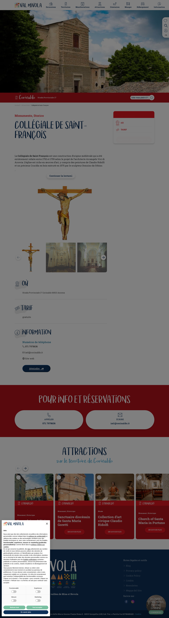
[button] (47, 523)
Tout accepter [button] (37, 607)
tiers (29, 549)
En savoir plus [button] (26, 612)
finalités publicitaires (30, 559)
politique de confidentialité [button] (37, 536)
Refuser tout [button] (14, 607)
